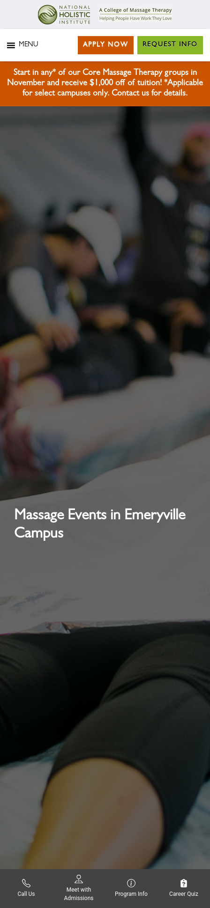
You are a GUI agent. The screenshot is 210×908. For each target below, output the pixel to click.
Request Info (170, 45)
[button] (28, 45)
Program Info (131, 888)
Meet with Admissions (78, 888)
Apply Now (105, 45)
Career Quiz (183, 888)
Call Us (26, 888)
